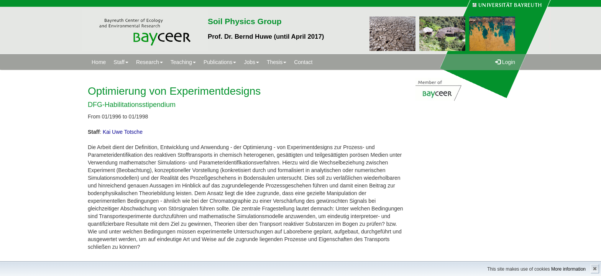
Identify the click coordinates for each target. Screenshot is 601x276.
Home (99, 62)
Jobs (251, 62)
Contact (303, 62)
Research (149, 62)
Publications (220, 62)
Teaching (183, 62)
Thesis (276, 62)
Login (505, 62)
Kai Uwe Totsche (123, 132)
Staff (120, 62)
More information (568, 269)
